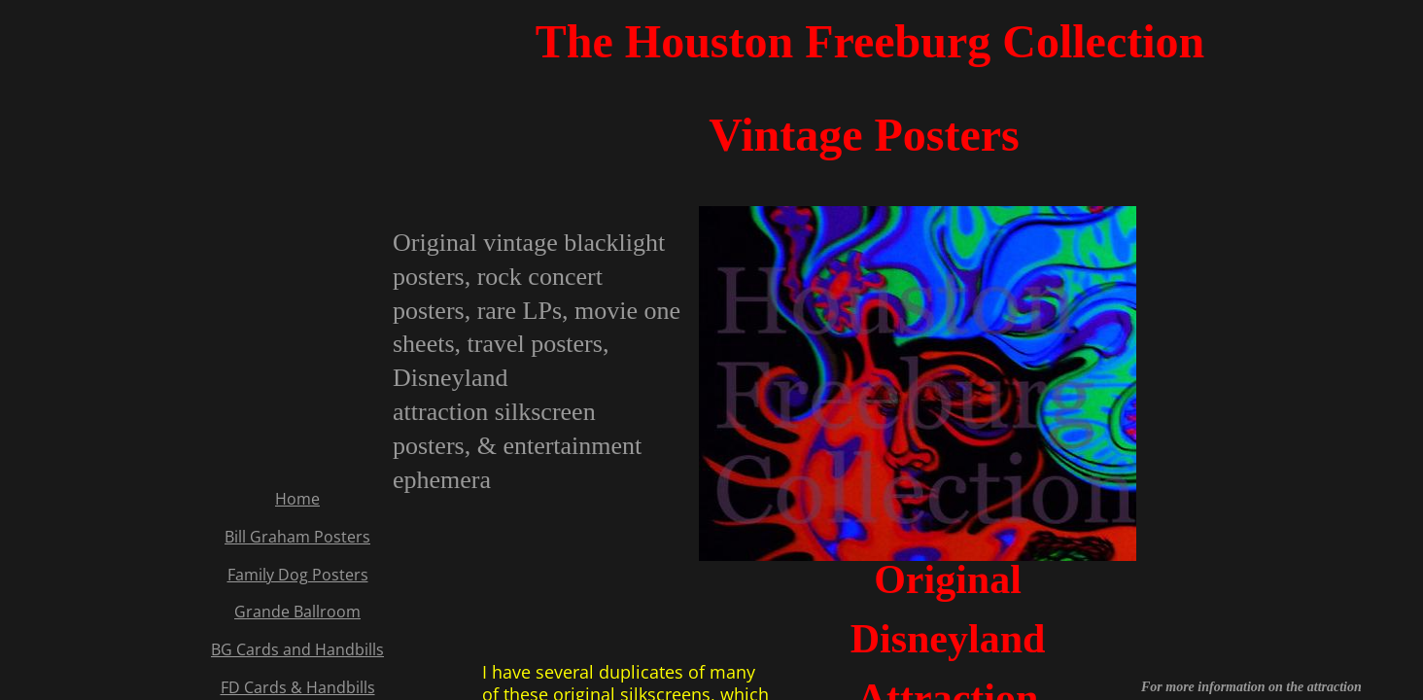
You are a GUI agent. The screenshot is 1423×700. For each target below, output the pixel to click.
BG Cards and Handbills (297, 649)
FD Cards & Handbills (298, 687)
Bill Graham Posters (297, 536)
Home (297, 498)
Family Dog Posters (297, 574)
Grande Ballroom (297, 611)
